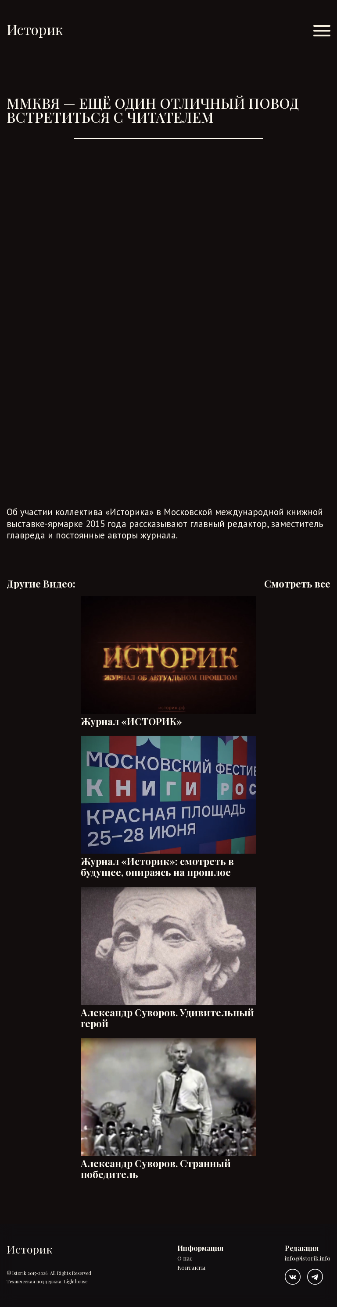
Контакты (191, 1267)
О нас (185, 1258)
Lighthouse (75, 1281)
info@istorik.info (307, 1258)
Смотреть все (297, 583)
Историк (35, 29)
